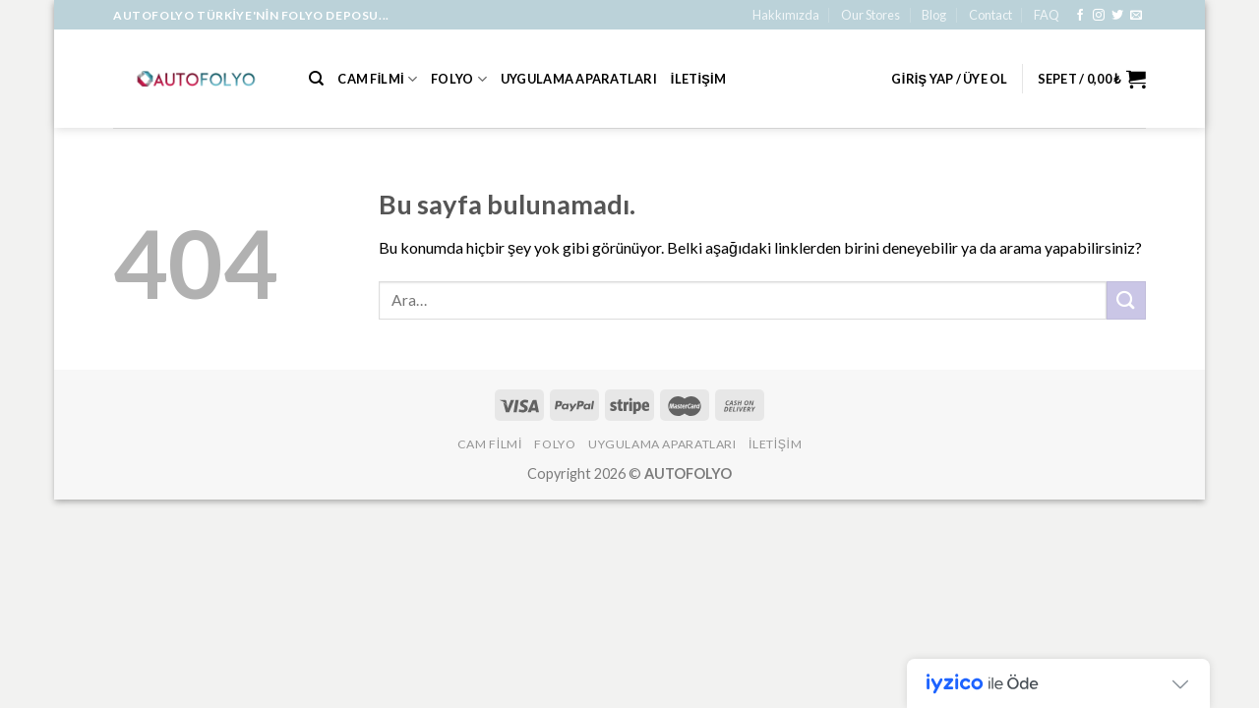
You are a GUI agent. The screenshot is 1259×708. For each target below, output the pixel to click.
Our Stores (870, 15)
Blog (934, 15)
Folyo (459, 79)
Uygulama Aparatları (579, 79)
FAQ (1046, 15)
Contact (990, 15)
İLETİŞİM (698, 79)
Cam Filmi (377, 79)
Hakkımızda (785, 15)
